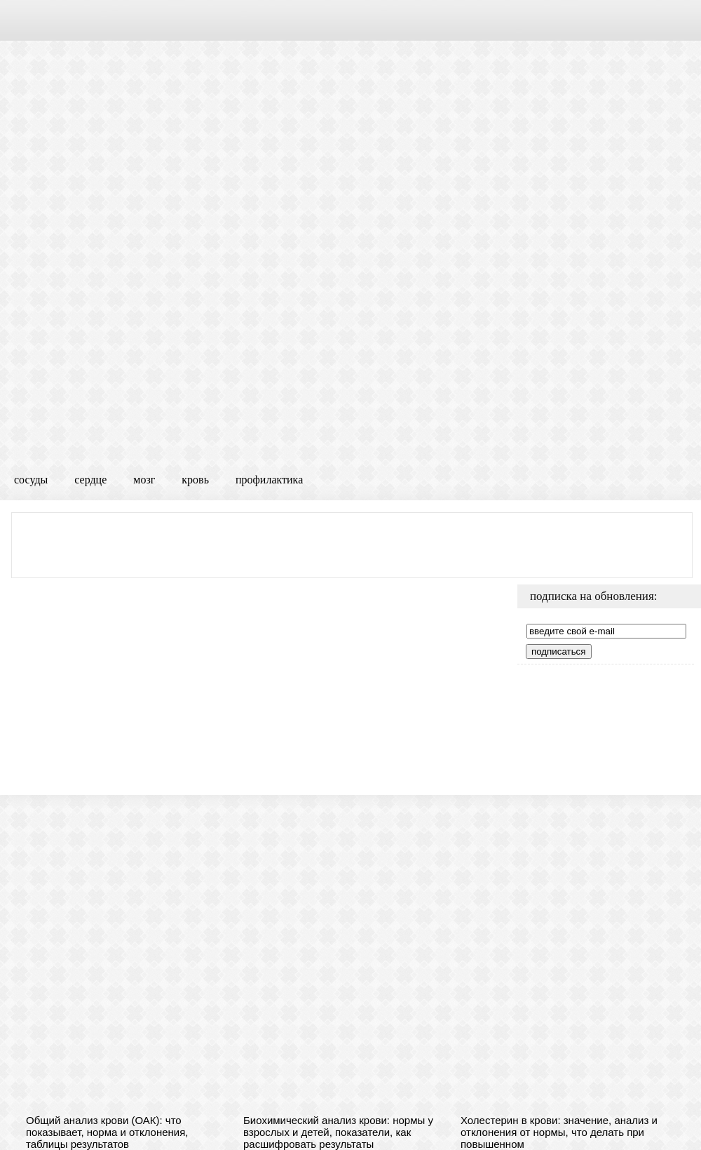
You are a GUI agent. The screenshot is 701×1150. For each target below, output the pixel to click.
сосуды (31, 480)
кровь (195, 480)
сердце (90, 480)
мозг (144, 480)
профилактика (269, 480)
